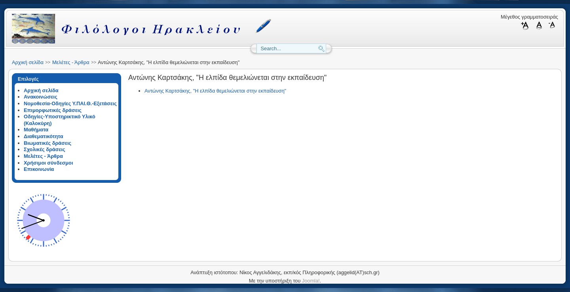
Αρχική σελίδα (28, 62)
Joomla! (311, 281)
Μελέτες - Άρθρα (70, 62)
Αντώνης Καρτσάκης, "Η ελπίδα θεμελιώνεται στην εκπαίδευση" (215, 91)
